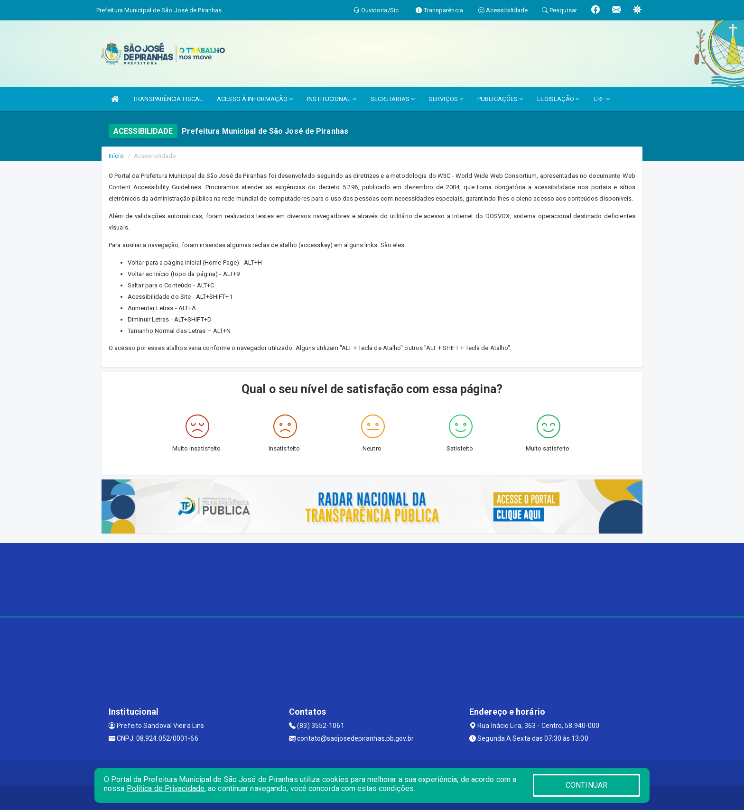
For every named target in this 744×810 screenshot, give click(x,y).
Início (116, 155)
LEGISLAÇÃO (558, 98)
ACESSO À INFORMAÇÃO (255, 98)
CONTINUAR (586, 785)
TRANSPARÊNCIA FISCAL (168, 98)
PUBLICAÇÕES (500, 98)
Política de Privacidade (166, 788)
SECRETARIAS (393, 98)
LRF (602, 98)
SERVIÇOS (446, 98)
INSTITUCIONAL (331, 98)
